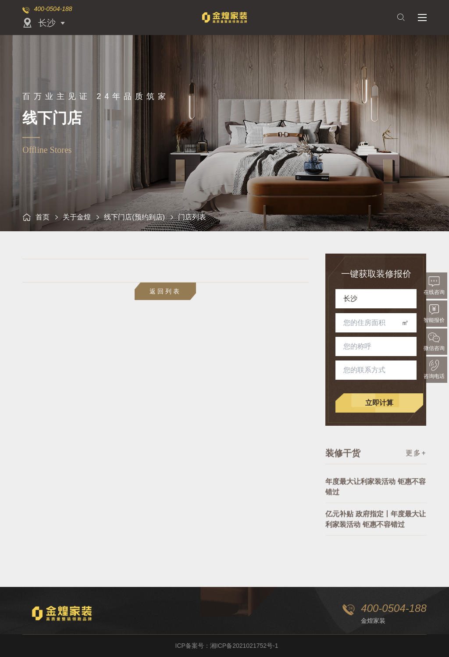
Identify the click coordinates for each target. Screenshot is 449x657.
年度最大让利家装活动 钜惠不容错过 (375, 496)
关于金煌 (77, 217)
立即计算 (379, 402)
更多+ (416, 457)
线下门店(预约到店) (134, 217)
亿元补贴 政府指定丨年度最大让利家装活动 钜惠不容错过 (375, 529)
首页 (36, 217)
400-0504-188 (53, 8)
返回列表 (165, 291)
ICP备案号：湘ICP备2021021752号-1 (226, 645)
